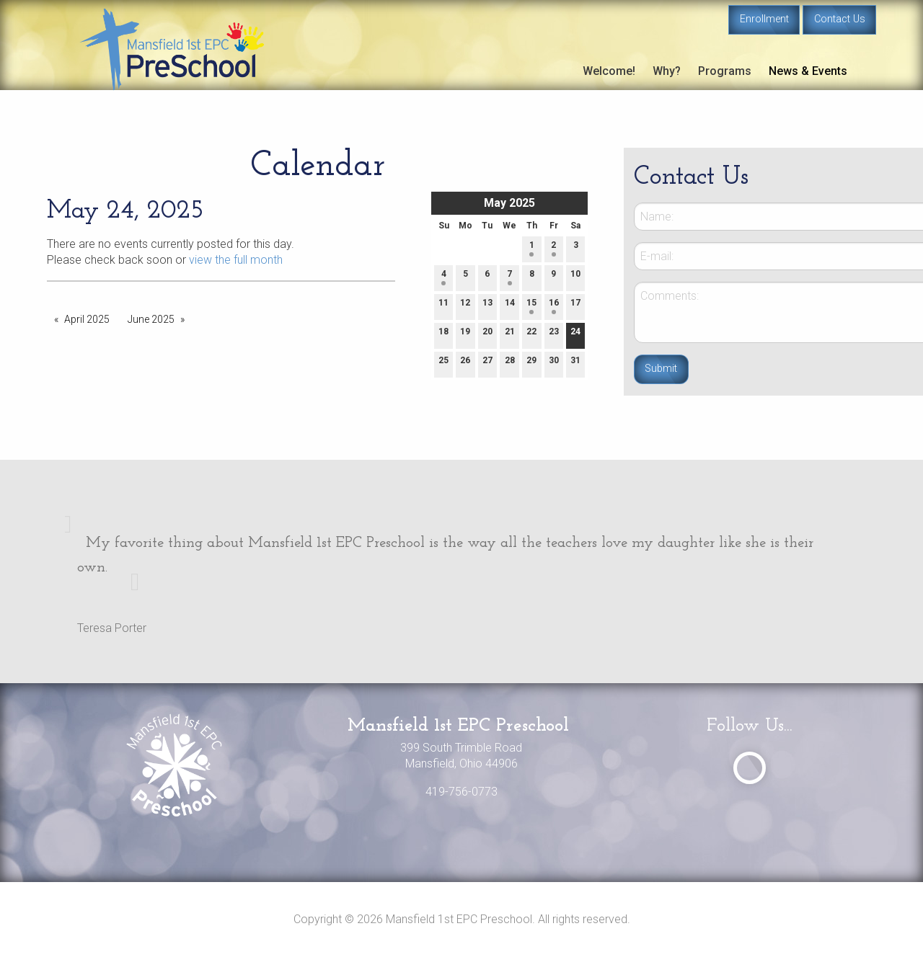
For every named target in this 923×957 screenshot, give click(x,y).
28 (510, 363)
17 (575, 306)
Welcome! (609, 71)
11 (443, 306)
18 (443, 334)
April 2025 (87, 319)
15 (531, 306)
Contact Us (839, 19)
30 (554, 363)
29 (531, 363)
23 (554, 334)
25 (443, 363)
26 (465, 363)
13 (487, 306)
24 (575, 334)
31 (575, 363)
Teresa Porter (111, 628)
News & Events (808, 71)
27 (487, 363)
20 (487, 334)
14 (510, 306)
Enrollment (764, 19)
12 (465, 306)
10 (575, 277)
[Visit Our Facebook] (749, 767)
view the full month (236, 260)
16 (554, 306)
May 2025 (509, 203)
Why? (667, 71)
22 (531, 334)
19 (465, 334)
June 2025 (151, 319)
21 (510, 334)
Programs (724, 71)
